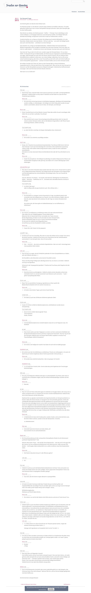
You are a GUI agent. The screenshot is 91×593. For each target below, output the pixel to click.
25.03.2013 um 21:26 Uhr (26, 226)
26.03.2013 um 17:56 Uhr (24, 503)
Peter (23, 426)
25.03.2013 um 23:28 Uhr (26, 330)
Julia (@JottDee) (23, 167)
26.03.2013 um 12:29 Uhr (24, 466)
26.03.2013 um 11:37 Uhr (26, 458)
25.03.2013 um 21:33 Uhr (26, 288)
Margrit (21, 435)
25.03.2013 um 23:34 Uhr (24, 390)
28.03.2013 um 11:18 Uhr (24, 567)
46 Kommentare (23, 19)
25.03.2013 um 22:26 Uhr (24, 374)
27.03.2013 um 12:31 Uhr (26, 427)
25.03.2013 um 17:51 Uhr (26, 117)
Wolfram (22, 566)
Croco (21, 210)
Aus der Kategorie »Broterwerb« (32, 19)
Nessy (23, 98)
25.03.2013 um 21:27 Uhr (26, 242)
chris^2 (21, 142)
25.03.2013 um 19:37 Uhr (24, 281)
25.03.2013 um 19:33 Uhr (24, 251)
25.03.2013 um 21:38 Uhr (26, 364)
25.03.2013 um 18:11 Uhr (26, 193)
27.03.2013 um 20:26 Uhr (26, 542)
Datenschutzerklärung (42, 589)
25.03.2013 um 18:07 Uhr (26, 135)
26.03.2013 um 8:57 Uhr (26, 415)
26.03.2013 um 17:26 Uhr (24, 482)
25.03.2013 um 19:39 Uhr (24, 303)
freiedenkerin (23, 349)
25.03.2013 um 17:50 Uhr (26, 99)
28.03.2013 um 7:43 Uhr (24, 551)
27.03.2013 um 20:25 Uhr (26, 495)
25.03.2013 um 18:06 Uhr (26, 128)
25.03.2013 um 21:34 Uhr (26, 321)
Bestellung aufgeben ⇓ (66, 86)
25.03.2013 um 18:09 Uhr (26, 157)
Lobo (21, 250)
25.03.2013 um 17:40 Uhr (24, 91)
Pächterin (74, 11)
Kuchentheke (81, 11)
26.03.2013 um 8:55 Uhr (26, 382)
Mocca (21, 109)
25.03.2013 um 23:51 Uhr (24, 436)
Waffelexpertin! (67, 584)
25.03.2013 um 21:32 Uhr (26, 270)
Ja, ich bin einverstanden (51, 589)
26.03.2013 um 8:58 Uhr (26, 451)
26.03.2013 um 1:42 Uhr (26, 295)
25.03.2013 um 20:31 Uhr (24, 350)
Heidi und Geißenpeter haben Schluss (28, 584)
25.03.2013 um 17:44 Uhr (24, 110)
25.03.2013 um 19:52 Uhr (26, 310)
